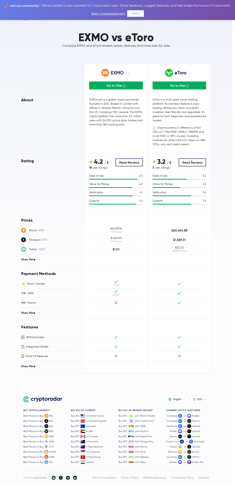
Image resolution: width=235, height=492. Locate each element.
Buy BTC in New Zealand (87, 446)
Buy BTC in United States (87, 416)
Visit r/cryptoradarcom (108, 13)
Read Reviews (129, 162)
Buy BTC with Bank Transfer (136, 416)
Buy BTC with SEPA (132, 426)
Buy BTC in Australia (84, 441)
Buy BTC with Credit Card (136, 421)
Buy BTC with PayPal (133, 431)
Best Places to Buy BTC (38, 416)
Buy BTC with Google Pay (135, 442)
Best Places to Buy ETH (38, 421)
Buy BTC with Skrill (131, 452)
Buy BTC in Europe (83, 426)
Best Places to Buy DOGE (39, 452)
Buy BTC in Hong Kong (85, 457)
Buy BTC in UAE (82, 431)
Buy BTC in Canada (84, 436)
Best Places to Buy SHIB (38, 457)
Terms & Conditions (104, 477)
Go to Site (116, 85)
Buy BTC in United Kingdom (88, 421)
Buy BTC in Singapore (85, 452)
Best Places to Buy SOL (38, 426)
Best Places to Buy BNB (38, 436)
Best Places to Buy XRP (38, 431)
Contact (203, 477)
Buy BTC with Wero (132, 462)
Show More (28, 259)
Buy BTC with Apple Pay (135, 436)
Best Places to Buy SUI (38, 462)
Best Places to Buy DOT (38, 447)
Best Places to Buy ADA (38, 442)
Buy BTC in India (82, 462)
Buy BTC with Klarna (133, 447)
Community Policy (182, 477)
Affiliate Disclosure (154, 477)
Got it (135, 13)
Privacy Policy (129, 477)
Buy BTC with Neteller (133, 457)
